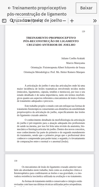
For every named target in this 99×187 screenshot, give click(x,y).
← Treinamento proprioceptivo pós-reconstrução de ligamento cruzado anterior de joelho (37, 14)
